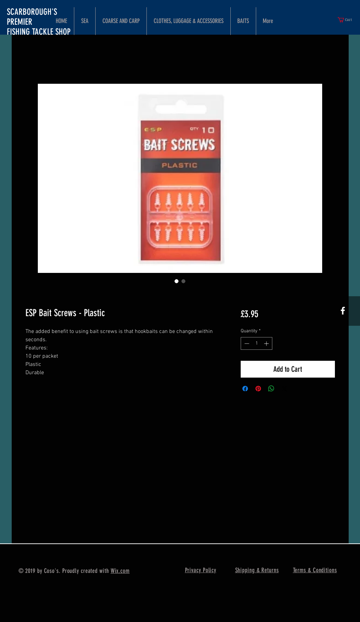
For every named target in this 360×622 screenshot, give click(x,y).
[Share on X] (284, 388)
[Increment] (267, 343)
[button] (348, 19)
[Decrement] (246, 343)
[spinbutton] (256, 343)
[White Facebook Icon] (343, 311)
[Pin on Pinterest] (258, 388)
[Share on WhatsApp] (271, 388)
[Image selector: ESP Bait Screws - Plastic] (176, 281)
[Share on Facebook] (245, 388)
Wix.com (120, 571)
